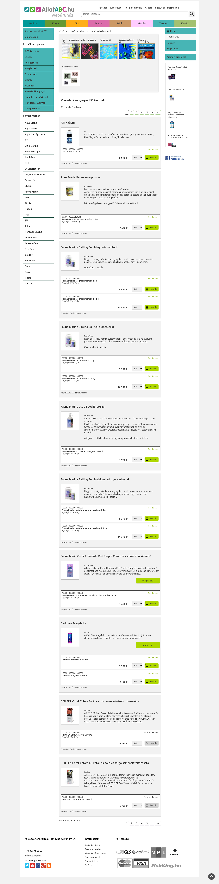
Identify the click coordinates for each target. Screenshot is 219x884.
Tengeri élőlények (35, 102)
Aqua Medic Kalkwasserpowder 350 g (80, 219)
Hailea (28, 208)
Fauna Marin (31, 191)
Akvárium (33, 23)
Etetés (28, 57)
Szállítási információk (167, 7)
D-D (27, 163)
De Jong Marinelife (35, 174)
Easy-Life (30, 180)
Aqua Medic (31, 128)
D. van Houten (32, 168)
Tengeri (163, 23)
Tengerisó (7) (105, 40)
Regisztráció (173, 48)
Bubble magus (32, 151)
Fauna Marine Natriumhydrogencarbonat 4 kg (84, 528)
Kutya (55, 23)
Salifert (29, 254)
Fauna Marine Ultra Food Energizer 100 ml (82, 451)
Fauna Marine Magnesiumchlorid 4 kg (80, 299)
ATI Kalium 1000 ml (71, 151)
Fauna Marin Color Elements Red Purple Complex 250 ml (89, 595)
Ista (27, 214)
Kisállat (142, 23)
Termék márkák (133, 7)
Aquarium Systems (35, 134)
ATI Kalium (68, 122)
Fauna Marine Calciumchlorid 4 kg (78, 378)
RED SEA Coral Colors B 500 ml (77, 735)
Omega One (31, 243)
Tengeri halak (32, 108)
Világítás (29, 85)
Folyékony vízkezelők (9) (143, 41)
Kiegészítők (31, 68)
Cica (77, 23)
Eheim (28, 186)
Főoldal (103, 7)
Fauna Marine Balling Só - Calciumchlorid (87, 327)
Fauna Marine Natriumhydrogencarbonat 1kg (84, 510)
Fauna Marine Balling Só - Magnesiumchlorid (89, 247)
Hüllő (120, 23)
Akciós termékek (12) (36, 31)
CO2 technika (32, 51)
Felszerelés (31, 62)
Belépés (171, 43)
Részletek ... (148, 580)
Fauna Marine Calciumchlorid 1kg (78, 360)
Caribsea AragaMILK (73, 623)
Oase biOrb (31, 237)
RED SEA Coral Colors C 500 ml (77, 799)
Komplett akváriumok (37, 97)
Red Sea (29, 249)
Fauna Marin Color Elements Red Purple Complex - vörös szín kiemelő (106, 556)
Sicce (28, 272)
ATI (26, 140)
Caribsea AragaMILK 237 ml (75, 659)
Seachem (30, 260)
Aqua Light (31, 122)
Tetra (28, 277)
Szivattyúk (31, 74)
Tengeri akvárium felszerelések (77, 31)
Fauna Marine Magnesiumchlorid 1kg (79, 281)
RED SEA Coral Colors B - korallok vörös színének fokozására (100, 701)
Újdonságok (31, 37)
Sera (27, 266)
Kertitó (185, 23)
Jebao (28, 226)
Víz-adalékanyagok (35, 91)
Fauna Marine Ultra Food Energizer (83, 406)
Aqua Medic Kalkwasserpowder (81, 177)
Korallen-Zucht (33, 231)
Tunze (28, 283)
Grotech (29, 203)
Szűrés (28, 79)
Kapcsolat (115, 7)
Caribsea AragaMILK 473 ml (75, 675)
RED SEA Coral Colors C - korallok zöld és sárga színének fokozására (105, 763)
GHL (27, 197)
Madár (99, 23)
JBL (26, 220)
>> (158, 112)
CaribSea (30, 157)
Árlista (148, 7)
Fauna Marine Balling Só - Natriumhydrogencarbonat (95, 479)
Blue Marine (31, 145)
